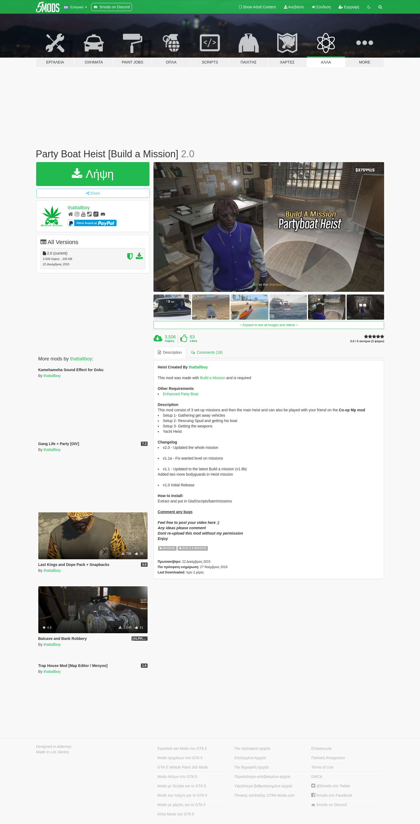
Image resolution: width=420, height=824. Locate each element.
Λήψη (93, 174)
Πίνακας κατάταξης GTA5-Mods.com (264, 795)
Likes (193, 340)
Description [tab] (170, 352)
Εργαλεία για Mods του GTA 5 (182, 748)
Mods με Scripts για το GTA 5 (182, 786)
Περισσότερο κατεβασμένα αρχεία (262, 776)
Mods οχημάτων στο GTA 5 (180, 758)
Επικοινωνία (321, 748)
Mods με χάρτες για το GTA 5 (181, 805)
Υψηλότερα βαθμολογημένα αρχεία (263, 786)
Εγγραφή (349, 7)
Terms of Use (322, 767)
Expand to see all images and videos (269, 325)
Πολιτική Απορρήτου (328, 758)
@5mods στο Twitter (330, 786)
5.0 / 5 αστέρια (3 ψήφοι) (367, 341)
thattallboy (79, 207)
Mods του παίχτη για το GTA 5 (182, 795)
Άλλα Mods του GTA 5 (176, 814)
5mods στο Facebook (331, 795)
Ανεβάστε (294, 7)
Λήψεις (169, 340)
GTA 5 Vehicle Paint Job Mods (183, 767)
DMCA (316, 776)
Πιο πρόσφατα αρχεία (252, 748)
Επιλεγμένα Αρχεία (250, 758)
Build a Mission (212, 378)
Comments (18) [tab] (207, 352)
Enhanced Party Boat (180, 394)
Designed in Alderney (54, 746)
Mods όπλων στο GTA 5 (177, 776)
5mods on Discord (329, 805)
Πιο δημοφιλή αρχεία (251, 767)
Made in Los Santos (52, 752)
